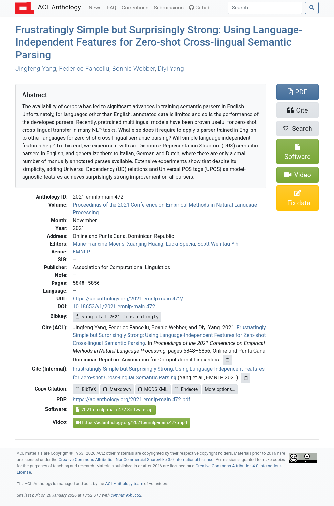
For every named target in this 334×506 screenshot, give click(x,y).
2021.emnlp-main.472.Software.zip (114, 409)
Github (200, 8)
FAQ (113, 7)
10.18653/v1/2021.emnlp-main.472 (114, 306)
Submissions (170, 7)
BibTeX (86, 389)
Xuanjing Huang (145, 244)
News (96, 7)
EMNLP (81, 252)
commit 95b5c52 (126, 495)
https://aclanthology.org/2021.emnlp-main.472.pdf (131, 399)
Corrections (136, 7)
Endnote (186, 389)
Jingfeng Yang (35, 68)
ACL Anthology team (124, 483)
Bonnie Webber (133, 68)
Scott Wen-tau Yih (217, 244)
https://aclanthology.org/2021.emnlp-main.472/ (128, 299)
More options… (220, 389)
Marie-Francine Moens (98, 244)
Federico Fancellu (84, 68)
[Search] (265, 8)
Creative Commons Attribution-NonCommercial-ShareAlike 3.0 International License (136, 459)
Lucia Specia (180, 244)
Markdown (117, 389)
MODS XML (153, 389)
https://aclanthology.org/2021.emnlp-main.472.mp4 (131, 422)
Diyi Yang (171, 68)
